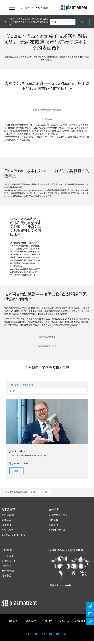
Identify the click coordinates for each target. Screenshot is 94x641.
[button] (21, 7)
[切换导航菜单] (12, 7)
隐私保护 (15, 621)
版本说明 (31, 621)
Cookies (80, 621)
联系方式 (64, 621)
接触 (16, 470)
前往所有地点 (60, 585)
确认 (82, 21)
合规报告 (48, 621)
